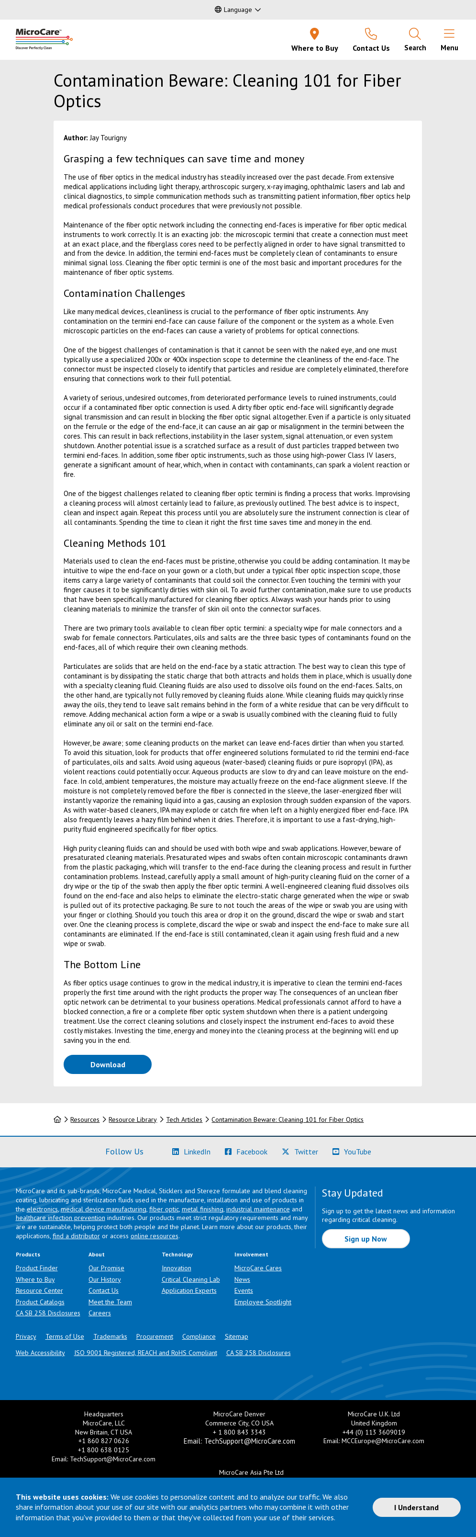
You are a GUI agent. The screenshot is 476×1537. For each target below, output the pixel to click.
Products (28, 1254)
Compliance (199, 1336)
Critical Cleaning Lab (191, 1279)
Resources (85, 1119)
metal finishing (202, 1209)
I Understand (416, 1507)
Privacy (26, 1336)
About (97, 1254)
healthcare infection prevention (60, 1217)
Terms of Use (64, 1336)
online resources (154, 1236)
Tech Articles (184, 1119)
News (242, 1279)
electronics (42, 1209)
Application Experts (189, 1290)
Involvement (251, 1254)
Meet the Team (110, 1302)
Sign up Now (365, 1238)
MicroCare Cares (258, 1268)
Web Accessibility (40, 1352)
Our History (105, 1279)
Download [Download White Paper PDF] (121, 1063)
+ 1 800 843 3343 (239, 1432)
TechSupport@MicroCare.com (112, 1459)
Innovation (176, 1268)
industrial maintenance (258, 1209)
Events (243, 1290)
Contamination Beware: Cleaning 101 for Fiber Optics (287, 1119)
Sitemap (236, 1336)
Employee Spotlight (262, 1302)
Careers (100, 1313)
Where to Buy (35, 1279)
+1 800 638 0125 (103, 1450)
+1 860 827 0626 (103, 1440)
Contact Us (104, 1290)
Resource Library (133, 1119)
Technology (177, 1254)
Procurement (154, 1336)
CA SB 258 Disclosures (48, 1313)
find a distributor (76, 1236)
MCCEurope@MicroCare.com (383, 1440)
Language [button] (233, 9)
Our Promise (106, 1268)
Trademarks (110, 1336)
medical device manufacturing (103, 1209)
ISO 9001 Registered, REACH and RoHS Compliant (145, 1352)
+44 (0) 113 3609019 (374, 1432)
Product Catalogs (40, 1302)
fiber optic (164, 1209)
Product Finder (37, 1268)
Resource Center (39, 1290)
